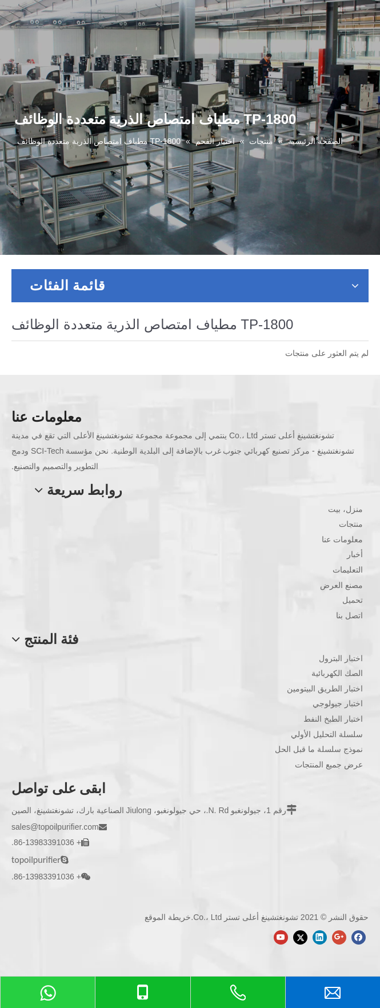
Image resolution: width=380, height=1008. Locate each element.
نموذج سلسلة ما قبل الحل (319, 749)
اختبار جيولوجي (338, 703)
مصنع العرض (341, 585)
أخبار (355, 554)
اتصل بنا (349, 615)
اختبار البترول (341, 658)
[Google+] (339, 937)
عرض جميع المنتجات (329, 764)
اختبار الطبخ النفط (333, 718)
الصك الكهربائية (337, 673)
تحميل (352, 600)
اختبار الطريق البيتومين (325, 688)
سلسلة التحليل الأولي (327, 734)
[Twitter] (300, 937)
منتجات (351, 524)
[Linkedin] (320, 937)
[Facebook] (358, 937)
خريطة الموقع (168, 917)
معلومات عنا (342, 539)
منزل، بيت (345, 509)
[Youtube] (281, 937)
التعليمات (348, 569)
